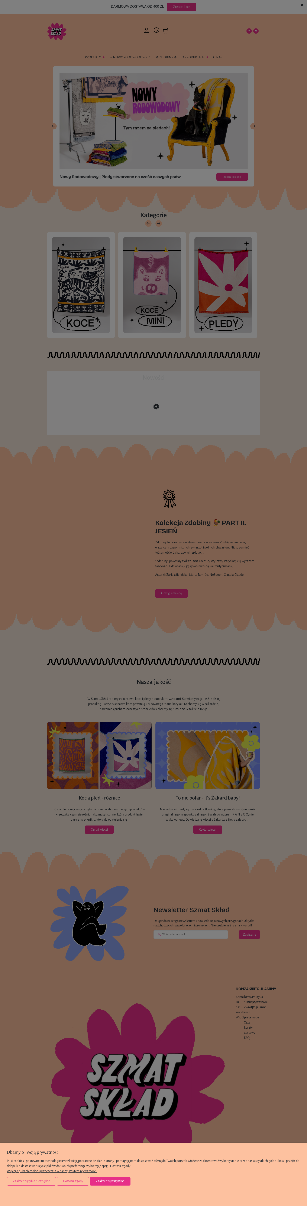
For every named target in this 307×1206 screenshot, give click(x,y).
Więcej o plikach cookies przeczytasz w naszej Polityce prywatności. (52, 1171)
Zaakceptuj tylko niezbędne (31, 1181)
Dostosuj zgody (73, 1181)
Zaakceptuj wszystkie (110, 1181)
